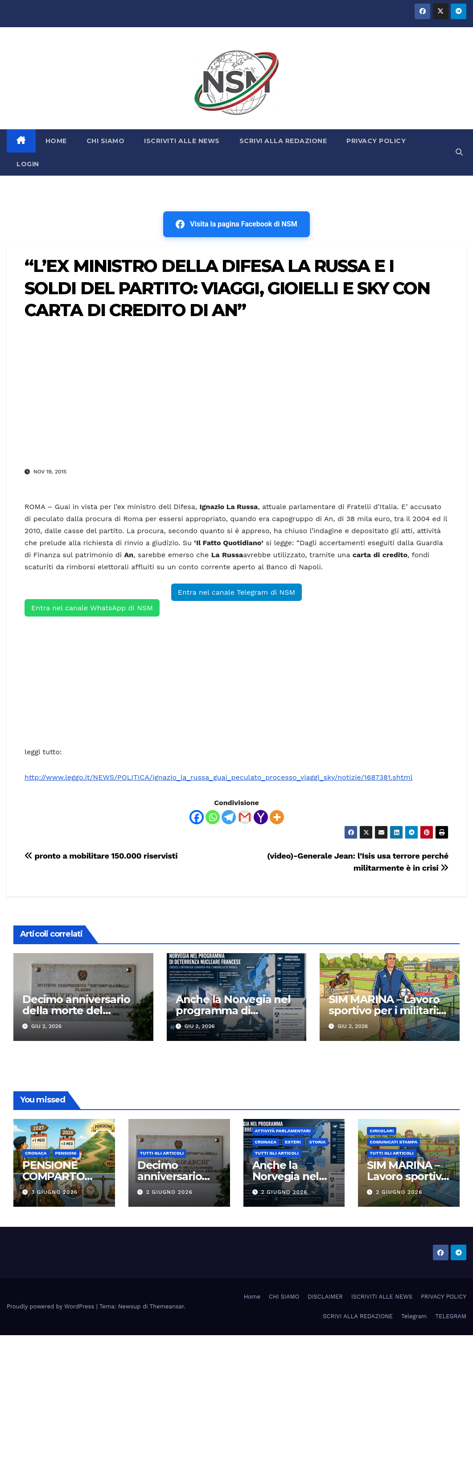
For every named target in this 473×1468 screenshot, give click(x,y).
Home (252, 1296)
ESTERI (293, 1141)
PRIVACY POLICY (376, 141)
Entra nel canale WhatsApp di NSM (92, 608)
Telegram (414, 1316)
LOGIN (27, 164)
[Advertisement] (236, 393)
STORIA (317, 1141)
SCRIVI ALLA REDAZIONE (283, 141)
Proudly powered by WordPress (51, 1306)
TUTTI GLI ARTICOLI (162, 1153)
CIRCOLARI (382, 1130)
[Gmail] (245, 817)
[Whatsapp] (213, 817)
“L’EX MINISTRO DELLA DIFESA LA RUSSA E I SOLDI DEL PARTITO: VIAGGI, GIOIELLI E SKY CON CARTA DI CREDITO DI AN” (227, 288)
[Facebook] (196, 817)
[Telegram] (229, 817)
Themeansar (167, 1306)
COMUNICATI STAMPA (393, 1141)
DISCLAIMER (325, 1296)
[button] (459, 152)
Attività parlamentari (283, 1130)
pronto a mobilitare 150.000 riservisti (101, 855)
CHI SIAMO (105, 141)
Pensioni (66, 1153)
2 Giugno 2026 (169, 1192)
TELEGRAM (450, 1316)
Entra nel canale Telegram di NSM (236, 592)
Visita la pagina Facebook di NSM (236, 224)
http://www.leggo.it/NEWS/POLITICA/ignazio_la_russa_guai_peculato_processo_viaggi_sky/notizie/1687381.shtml (218, 777)
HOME (56, 141)
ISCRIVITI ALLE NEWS (182, 141)
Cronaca (36, 1153)
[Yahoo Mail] (261, 817)
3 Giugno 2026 (54, 1192)
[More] (277, 817)
